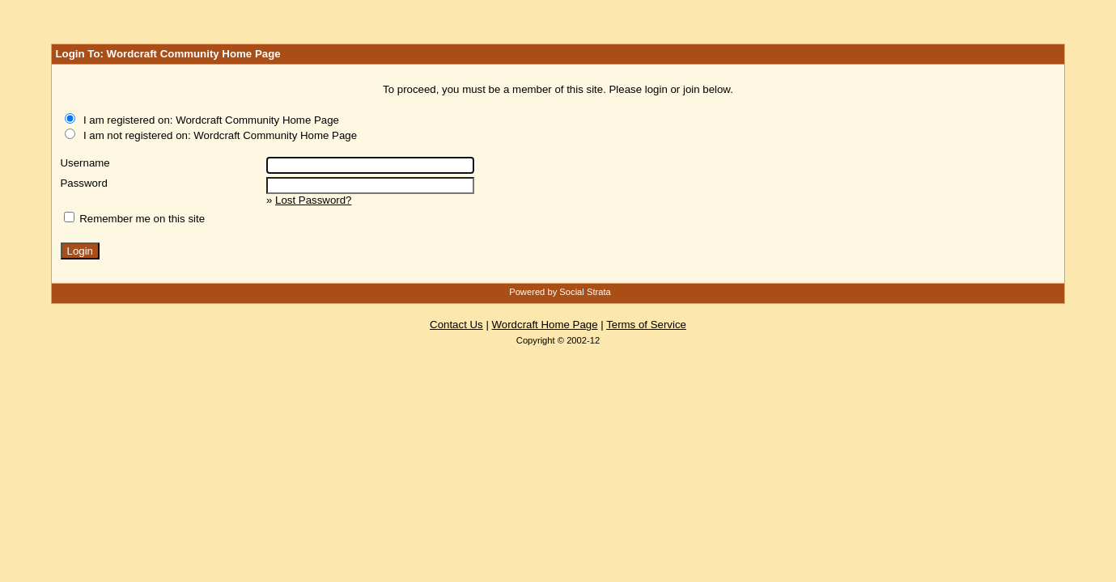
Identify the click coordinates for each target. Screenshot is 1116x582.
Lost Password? (313, 200)
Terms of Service (646, 324)
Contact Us (456, 324)
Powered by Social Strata (560, 292)
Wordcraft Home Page (545, 324)
